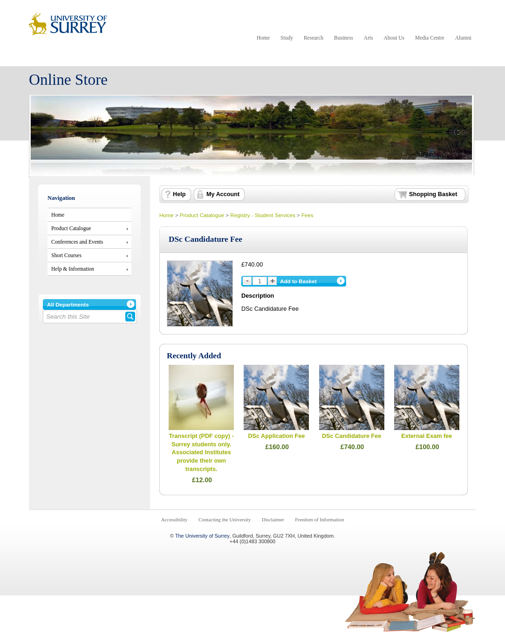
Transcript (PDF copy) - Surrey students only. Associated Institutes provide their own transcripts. (201, 452)
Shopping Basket (433, 194)
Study (286, 38)
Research (313, 38)
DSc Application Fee (276, 436)
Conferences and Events (77, 242)
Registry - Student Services (262, 215)
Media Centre (429, 38)
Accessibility (174, 519)
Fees (307, 215)
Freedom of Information (319, 519)
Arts (368, 38)
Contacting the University (224, 519)
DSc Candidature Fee (351, 436)
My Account (222, 194)
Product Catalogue (71, 228)
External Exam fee (426, 436)
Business (343, 38)
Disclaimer (273, 519)
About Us (394, 38)
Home (263, 38)
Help (179, 194)
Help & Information (72, 269)
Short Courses (66, 255)
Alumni (463, 38)
